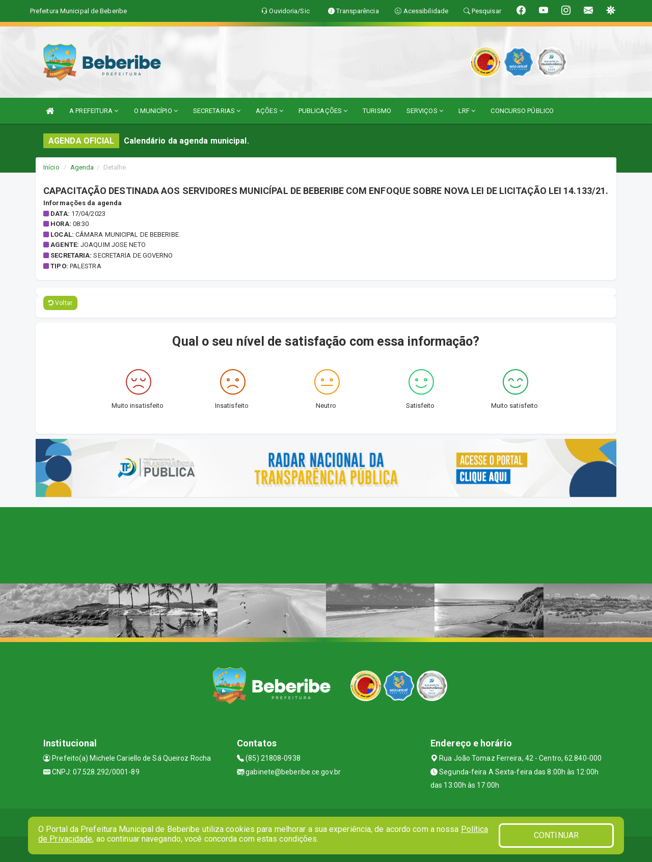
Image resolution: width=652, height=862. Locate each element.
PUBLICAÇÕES (322, 111)
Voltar (60, 303)
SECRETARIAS (216, 111)
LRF (467, 111)
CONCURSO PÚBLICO (522, 111)
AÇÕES (269, 111)
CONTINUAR (556, 835)
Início (51, 167)
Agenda (82, 167)
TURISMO (377, 111)
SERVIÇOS (424, 111)
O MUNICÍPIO (156, 111)
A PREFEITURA (93, 111)
